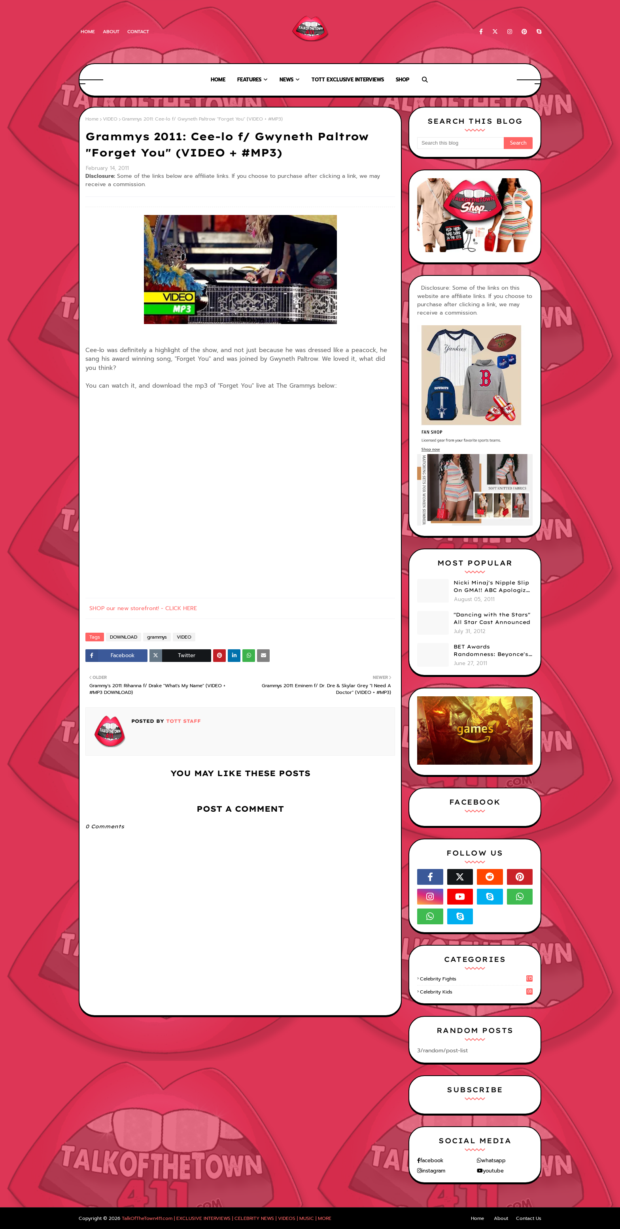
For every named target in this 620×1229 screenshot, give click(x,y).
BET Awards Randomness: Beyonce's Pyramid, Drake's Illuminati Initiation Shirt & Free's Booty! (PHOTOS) (491, 650)
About (111, 31)
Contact (138, 31)
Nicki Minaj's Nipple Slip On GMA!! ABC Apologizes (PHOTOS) (493, 586)
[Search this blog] (460, 143)
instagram (433, 1170)
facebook (431, 1160)
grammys (157, 637)
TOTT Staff (182, 721)
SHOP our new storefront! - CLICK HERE (143, 608)
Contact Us (528, 1218)
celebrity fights (476, 978)
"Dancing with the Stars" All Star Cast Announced (492, 618)
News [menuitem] (286, 79)
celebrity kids (476, 991)
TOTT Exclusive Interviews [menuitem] (348, 79)
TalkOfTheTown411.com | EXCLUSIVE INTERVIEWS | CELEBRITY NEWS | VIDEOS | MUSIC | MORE (226, 1218)
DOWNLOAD (123, 637)
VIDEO (110, 119)
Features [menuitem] (249, 79)
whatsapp (493, 1160)
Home (88, 31)
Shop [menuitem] (402, 79)
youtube (493, 1170)
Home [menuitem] (218, 79)
